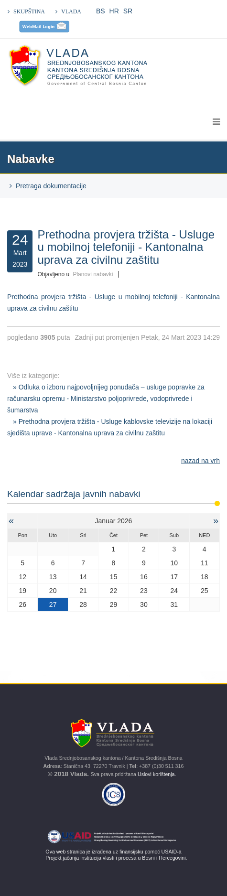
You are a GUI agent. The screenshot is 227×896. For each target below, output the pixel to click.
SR (127, 11)
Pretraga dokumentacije (51, 186)
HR (114, 11)
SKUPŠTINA (29, 11)
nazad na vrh (200, 460)
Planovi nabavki (93, 274)
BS (100, 11)
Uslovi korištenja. (158, 774)
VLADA (71, 11)
